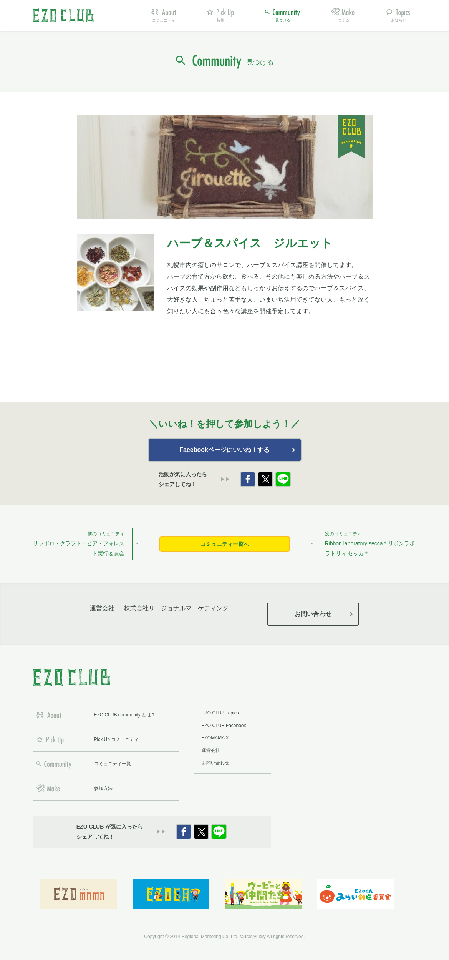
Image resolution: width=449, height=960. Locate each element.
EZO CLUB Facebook (224, 725)
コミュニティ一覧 (112, 763)
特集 (220, 20)
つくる (343, 20)
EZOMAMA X (215, 738)
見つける (282, 20)
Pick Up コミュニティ (116, 739)
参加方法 (103, 788)
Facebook (247, 479)
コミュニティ (163, 20)
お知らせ (398, 20)
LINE (283, 479)
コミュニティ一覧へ (224, 544)
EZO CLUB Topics (220, 713)
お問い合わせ (313, 614)
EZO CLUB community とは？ (125, 715)
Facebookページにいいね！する (224, 450)
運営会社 (211, 750)
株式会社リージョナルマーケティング (176, 608)
